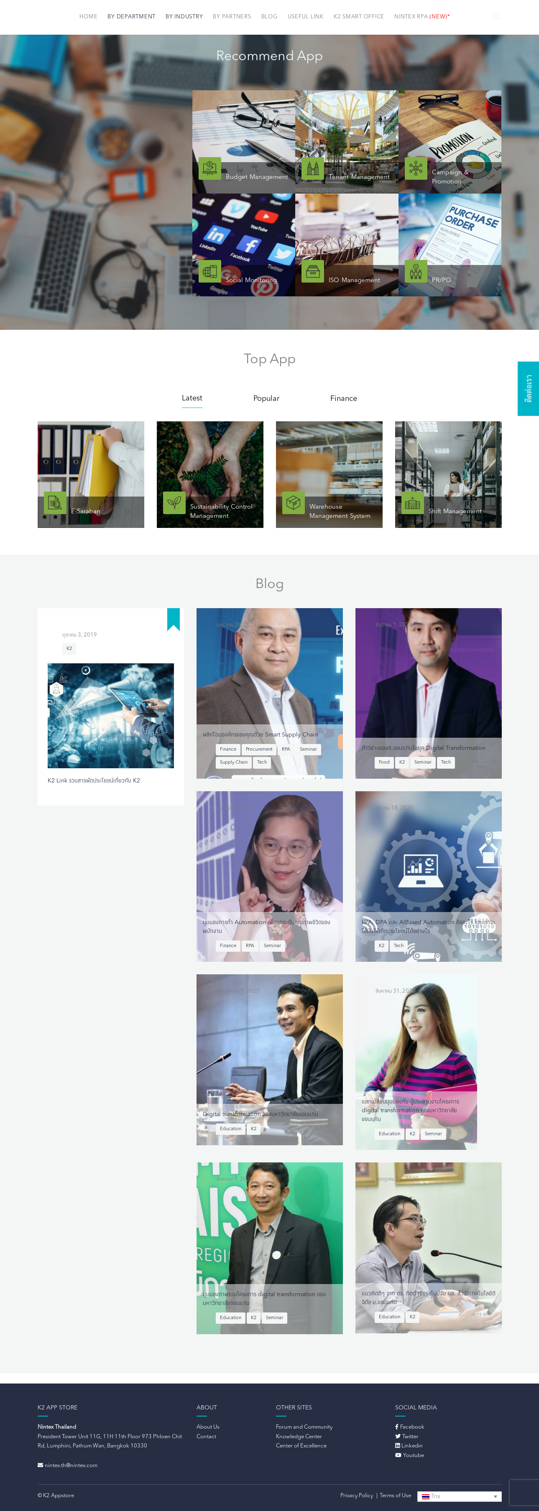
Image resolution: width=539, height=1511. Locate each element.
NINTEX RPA (422, 17)
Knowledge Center (299, 1437)
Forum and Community (304, 1427)
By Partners (232, 17)
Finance (343, 399)
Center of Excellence (301, 1446)
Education (230, 1129)
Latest (192, 398)
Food (384, 762)
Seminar (308, 749)
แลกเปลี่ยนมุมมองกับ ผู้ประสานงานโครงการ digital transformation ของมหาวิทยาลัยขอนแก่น (410, 1110)
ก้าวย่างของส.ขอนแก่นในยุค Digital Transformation (423, 748)
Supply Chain (234, 762)
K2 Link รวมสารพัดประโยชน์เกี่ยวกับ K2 (94, 781)
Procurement (259, 749)
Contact (206, 1437)
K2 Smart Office (359, 17)
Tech (262, 762)
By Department (131, 17)
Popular (266, 399)
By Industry (184, 17)
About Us (208, 1427)
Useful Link (306, 17)
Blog (269, 17)
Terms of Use (395, 1495)
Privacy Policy (356, 1495)
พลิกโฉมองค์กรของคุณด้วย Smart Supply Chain (260, 735)
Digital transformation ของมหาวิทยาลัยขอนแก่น (260, 1114)
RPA (286, 749)
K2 (69, 649)
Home (88, 17)
